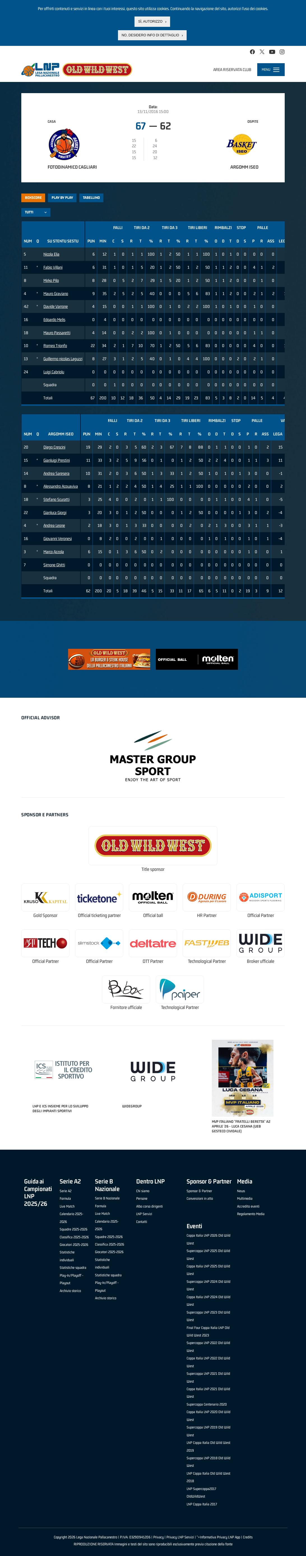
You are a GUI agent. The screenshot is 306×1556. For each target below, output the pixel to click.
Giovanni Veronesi (57, 538)
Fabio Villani (52, 267)
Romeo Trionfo (55, 345)
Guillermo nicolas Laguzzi (62, 358)
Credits (247, 1537)
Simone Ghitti (54, 564)
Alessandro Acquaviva (60, 486)
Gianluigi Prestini (56, 460)
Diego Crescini (54, 447)
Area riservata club (232, 69)
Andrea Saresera (56, 473)
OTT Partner (153, 961)
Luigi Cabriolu (53, 371)
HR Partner (207, 915)
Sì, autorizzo (150, 21)
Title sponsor (153, 869)
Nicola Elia (51, 254)
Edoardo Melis (54, 319)
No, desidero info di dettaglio (150, 35)
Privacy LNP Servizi (180, 1537)
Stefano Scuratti (56, 499)
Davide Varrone (55, 306)
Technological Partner (207, 961)
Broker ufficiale (260, 961)
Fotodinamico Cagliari (72, 167)
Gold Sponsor (45, 915)
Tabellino (91, 197)
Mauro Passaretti (56, 332)
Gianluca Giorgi (54, 512)
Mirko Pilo (51, 280)
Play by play (62, 197)
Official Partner (260, 915)
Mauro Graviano (55, 293)
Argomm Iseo (244, 167)
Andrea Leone (54, 525)
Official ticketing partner (99, 915)
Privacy (158, 1537)
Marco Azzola (53, 551)
